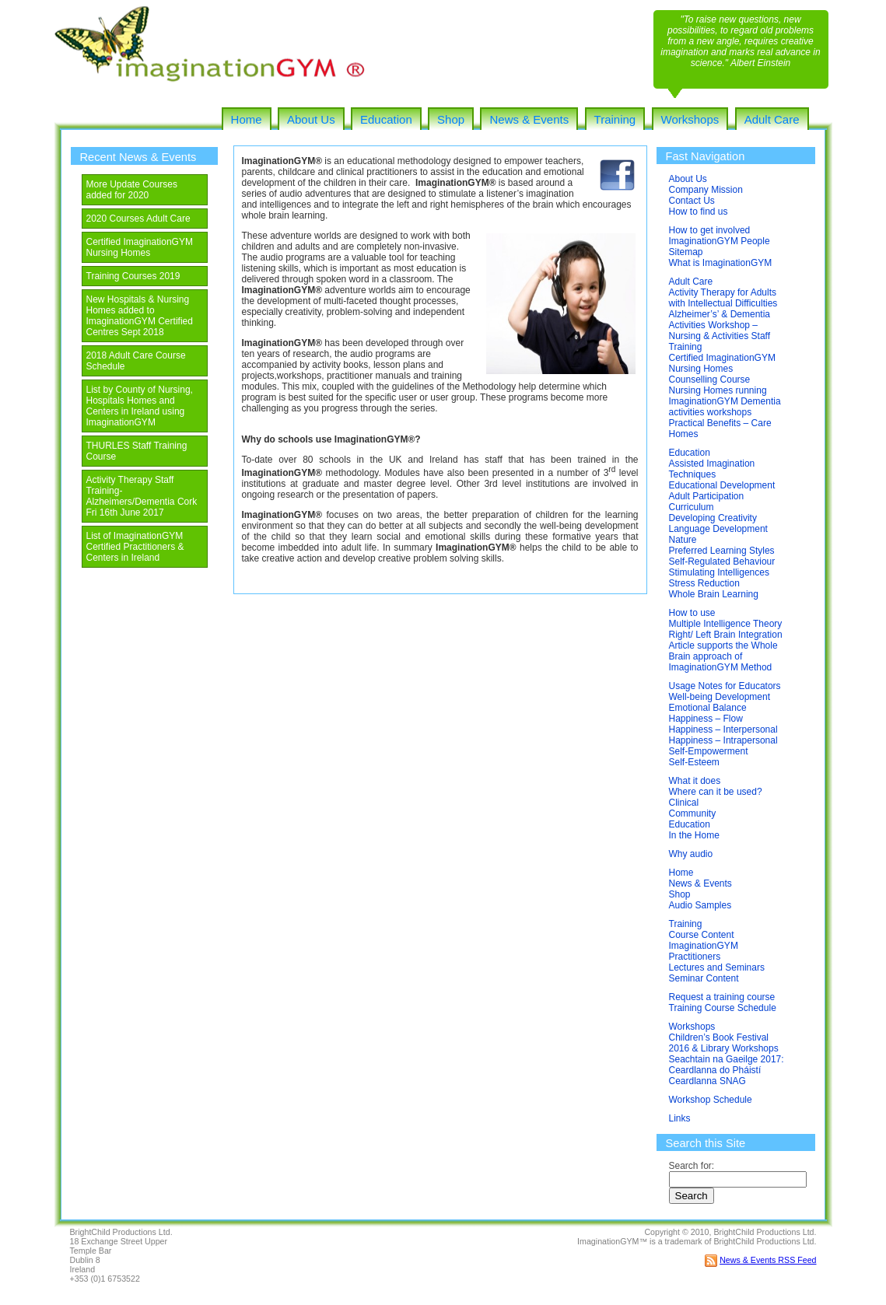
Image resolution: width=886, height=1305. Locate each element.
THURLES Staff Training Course (136, 451)
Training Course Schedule (722, 1007)
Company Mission (706, 189)
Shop (450, 119)
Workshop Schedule (710, 1099)
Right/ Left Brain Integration (726, 634)
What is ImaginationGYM (720, 262)
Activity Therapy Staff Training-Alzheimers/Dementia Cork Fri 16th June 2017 (142, 496)
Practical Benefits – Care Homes (720, 428)
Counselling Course (710, 379)
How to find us (698, 211)
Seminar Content (704, 978)
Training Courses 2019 (133, 276)
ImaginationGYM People (719, 241)
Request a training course (722, 997)
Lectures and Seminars (717, 967)
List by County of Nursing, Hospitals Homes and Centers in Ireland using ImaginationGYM (139, 406)
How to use (692, 612)
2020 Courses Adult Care (138, 218)
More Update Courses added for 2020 (131, 190)
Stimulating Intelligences (719, 572)
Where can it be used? (715, 791)
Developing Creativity (713, 518)
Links (680, 1118)
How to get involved (710, 230)
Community (692, 813)
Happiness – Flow (706, 718)
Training (615, 119)
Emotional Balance (708, 707)
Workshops (690, 119)
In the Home (694, 835)
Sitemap (686, 252)
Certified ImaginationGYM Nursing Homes (139, 247)
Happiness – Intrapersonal (723, 740)
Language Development (718, 528)
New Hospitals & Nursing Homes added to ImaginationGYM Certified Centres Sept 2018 (139, 316)
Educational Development (722, 485)
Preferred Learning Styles (722, 550)
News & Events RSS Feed (768, 1260)
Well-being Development (720, 696)
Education (386, 119)
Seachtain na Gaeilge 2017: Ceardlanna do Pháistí (726, 1065)
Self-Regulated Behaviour (722, 561)
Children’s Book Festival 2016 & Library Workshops (724, 1043)
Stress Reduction (704, 583)
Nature (683, 539)
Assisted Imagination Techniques (712, 469)
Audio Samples (700, 905)
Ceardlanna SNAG (707, 1081)
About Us (311, 119)
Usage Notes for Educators (725, 685)
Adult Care (772, 119)
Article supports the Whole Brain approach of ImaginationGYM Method (723, 656)
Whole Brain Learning (713, 594)
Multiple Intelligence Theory (726, 623)
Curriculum (691, 507)
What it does (695, 780)
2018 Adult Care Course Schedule (136, 361)
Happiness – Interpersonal (723, 729)
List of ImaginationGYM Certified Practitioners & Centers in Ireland (135, 546)
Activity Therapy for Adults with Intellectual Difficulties (723, 298)
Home (246, 119)
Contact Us (692, 200)
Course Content (701, 934)
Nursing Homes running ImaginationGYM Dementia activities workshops (725, 401)
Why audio (691, 853)
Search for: (692, 1165)
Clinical (684, 802)
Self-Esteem (694, 762)
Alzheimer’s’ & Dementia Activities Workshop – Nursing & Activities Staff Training (720, 330)
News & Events (529, 119)
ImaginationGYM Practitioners (703, 951)
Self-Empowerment (708, 751)
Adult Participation (706, 496)
